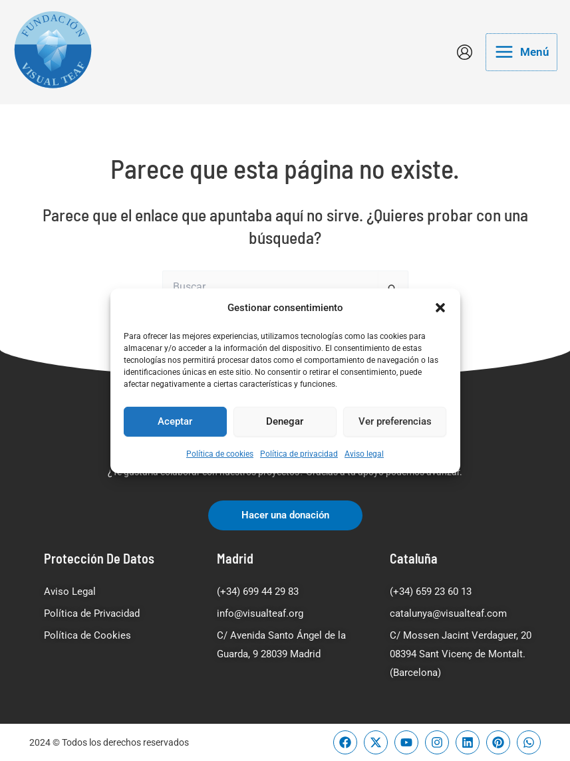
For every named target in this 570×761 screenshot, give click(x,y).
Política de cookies (219, 454)
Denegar (284, 421)
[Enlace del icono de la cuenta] (464, 52)
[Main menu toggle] (521, 52)
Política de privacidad (299, 454)
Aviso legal (364, 454)
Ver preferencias (395, 421)
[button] (440, 307)
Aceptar (175, 421)
